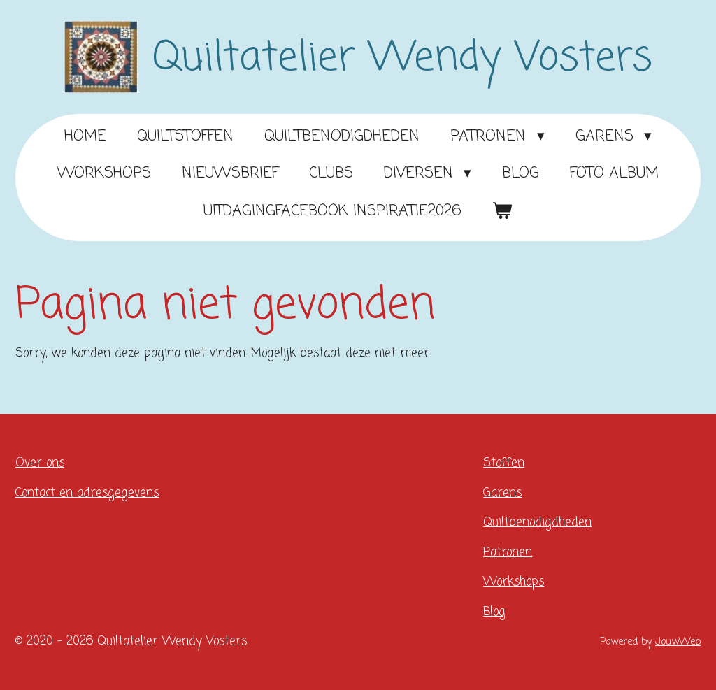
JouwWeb (678, 641)
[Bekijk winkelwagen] (502, 211)
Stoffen (503, 463)
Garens (502, 493)
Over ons (39, 463)
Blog (494, 612)
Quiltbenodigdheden (537, 522)
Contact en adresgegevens (87, 493)
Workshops (513, 582)
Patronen (507, 552)
